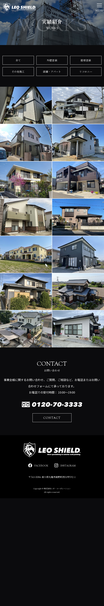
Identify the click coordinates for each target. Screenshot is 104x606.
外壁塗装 (52, 71)
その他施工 (18, 83)
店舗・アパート (52, 83)
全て (18, 71)
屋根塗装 (86, 71)
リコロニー (85, 83)
